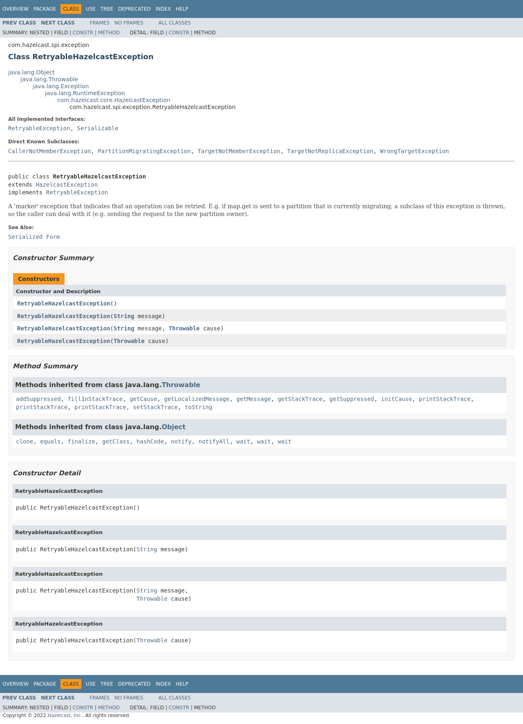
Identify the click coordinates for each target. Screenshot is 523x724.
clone (24, 441)
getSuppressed (351, 399)
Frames (100, 23)
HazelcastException (67, 184)
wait (243, 441)
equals (50, 441)
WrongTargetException (414, 151)
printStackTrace (444, 399)
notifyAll (214, 441)
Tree (107, 9)
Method (109, 33)
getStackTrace (300, 399)
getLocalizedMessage (196, 399)
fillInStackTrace (95, 399)
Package (45, 9)
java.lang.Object (31, 72)
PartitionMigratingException (144, 151)
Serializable (97, 128)
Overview (15, 9)
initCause (396, 399)
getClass (116, 441)
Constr (83, 33)
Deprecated (134, 9)
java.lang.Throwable (49, 79)
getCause (143, 399)
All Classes (175, 23)
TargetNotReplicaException (330, 151)
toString (198, 407)
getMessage (253, 399)
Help (182, 9)
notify (181, 441)
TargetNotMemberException (239, 151)
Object (174, 427)
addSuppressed (38, 399)
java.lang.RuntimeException (85, 93)
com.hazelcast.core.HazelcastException (113, 100)
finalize (81, 441)
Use (91, 9)
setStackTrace (155, 407)
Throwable (184, 328)
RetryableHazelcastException (63, 303)
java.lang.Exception (61, 86)
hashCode (150, 441)
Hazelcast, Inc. (64, 715)
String (124, 316)
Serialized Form (34, 237)
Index (163, 9)
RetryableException (39, 128)
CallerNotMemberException (49, 151)
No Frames (128, 23)
